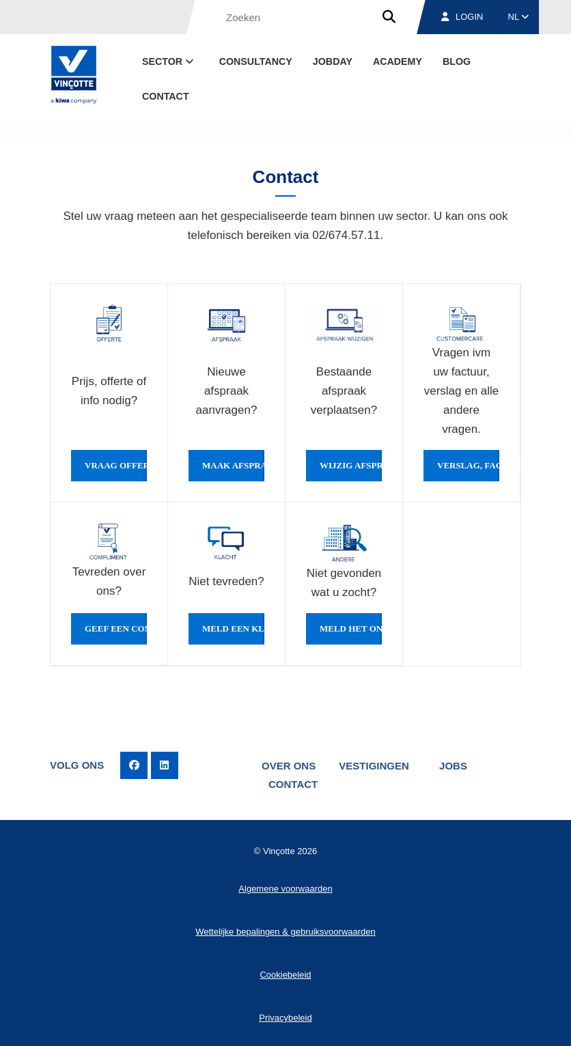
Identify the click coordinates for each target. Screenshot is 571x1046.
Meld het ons (351, 628)
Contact (165, 96)
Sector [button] (169, 61)
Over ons (289, 766)
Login (462, 17)
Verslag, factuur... (468, 465)
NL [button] (518, 17)
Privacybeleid (285, 1018)
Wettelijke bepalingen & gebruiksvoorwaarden (285, 932)
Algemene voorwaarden (285, 889)
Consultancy (255, 61)
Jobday (332, 61)
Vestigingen (374, 766)
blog (457, 61)
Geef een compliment (116, 628)
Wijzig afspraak (351, 465)
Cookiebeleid (285, 975)
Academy (397, 61)
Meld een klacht (233, 628)
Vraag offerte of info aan (116, 465)
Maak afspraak (233, 465)
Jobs (453, 766)
